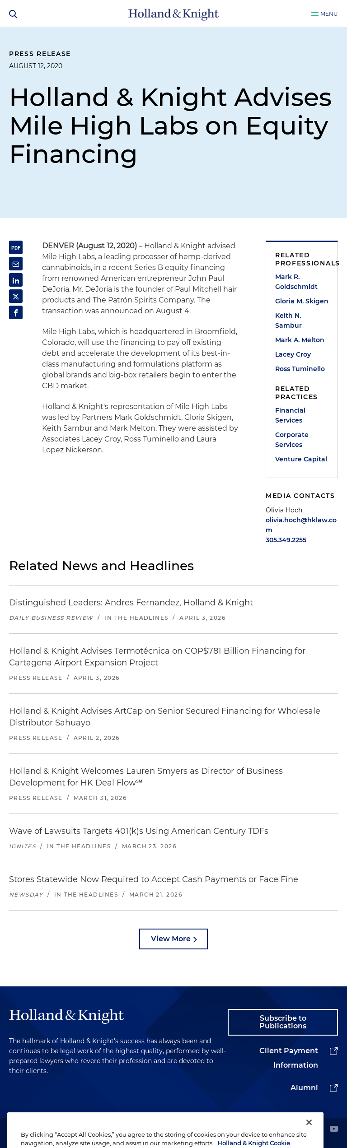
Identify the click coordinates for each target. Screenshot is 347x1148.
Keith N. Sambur (288, 320)
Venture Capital (301, 459)
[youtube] (334, 1130)
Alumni (304, 1087)
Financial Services (290, 415)
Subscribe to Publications (282, 1022)
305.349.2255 (286, 540)
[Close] (309, 1132)
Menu (329, 13)
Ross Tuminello (300, 369)
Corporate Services (292, 440)
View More (171, 938)
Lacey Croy (293, 354)
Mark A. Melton (299, 340)
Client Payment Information (288, 1057)
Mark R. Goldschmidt (296, 282)
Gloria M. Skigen (301, 301)
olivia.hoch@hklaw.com (301, 525)
